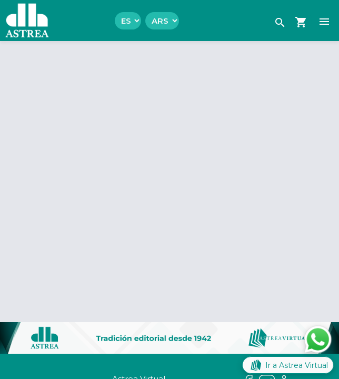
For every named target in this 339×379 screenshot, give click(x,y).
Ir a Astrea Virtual (288, 365)
